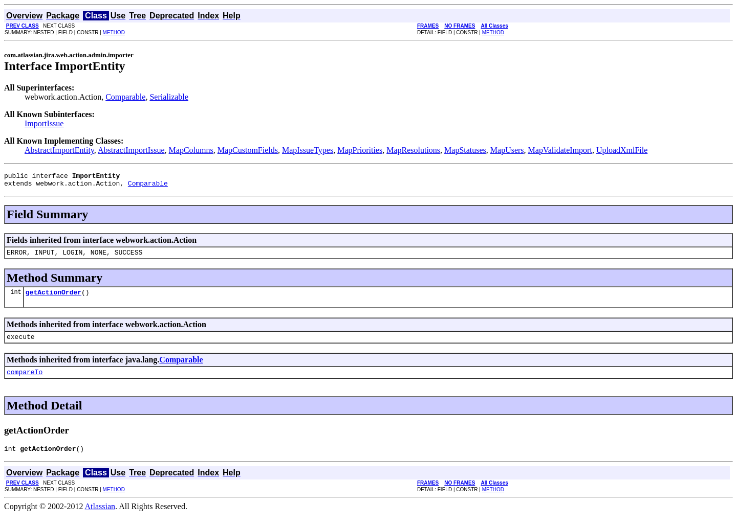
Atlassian (100, 517)
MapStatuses (465, 150)
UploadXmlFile (621, 150)
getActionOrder (53, 298)
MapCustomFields (248, 150)
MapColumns (191, 150)
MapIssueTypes (307, 150)
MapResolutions (413, 150)
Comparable (125, 97)
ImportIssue (44, 123)
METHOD (114, 32)
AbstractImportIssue (131, 150)
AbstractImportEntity (59, 150)
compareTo (24, 380)
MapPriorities (359, 150)
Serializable (168, 97)
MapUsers (507, 150)
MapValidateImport (560, 150)
